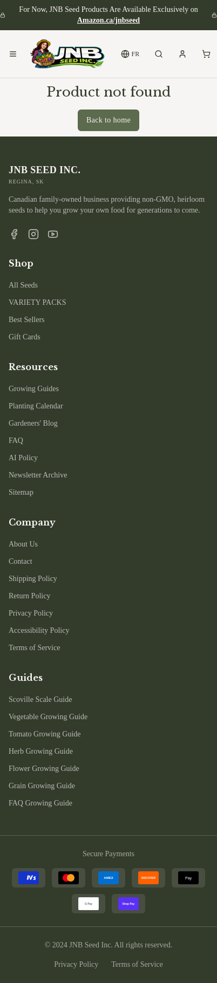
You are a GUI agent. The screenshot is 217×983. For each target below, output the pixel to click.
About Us (23, 544)
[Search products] (158, 54)
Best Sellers (27, 320)
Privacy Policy (31, 613)
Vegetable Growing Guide (48, 717)
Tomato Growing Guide (45, 734)
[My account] (182, 54)
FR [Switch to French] (130, 54)
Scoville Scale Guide (40, 699)
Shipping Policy (33, 579)
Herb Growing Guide (41, 751)
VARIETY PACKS (37, 302)
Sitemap (21, 492)
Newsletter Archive (38, 475)
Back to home (108, 120)
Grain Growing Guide (42, 786)
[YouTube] (53, 234)
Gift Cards (24, 337)
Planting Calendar (36, 406)
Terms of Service (34, 648)
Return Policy (29, 596)
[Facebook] (14, 234)
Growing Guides (34, 389)
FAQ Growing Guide (40, 803)
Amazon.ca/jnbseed (108, 20)
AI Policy (23, 458)
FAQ (16, 440)
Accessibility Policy (39, 630)
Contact (20, 561)
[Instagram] (33, 234)
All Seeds (23, 285)
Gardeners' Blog (33, 423)
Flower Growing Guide (44, 768)
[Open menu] (13, 54)
